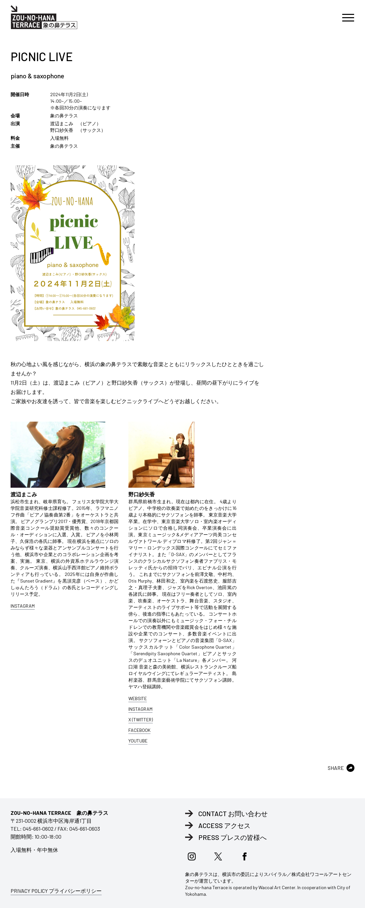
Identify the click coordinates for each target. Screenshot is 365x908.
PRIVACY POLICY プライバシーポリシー (56, 891)
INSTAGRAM (23, 606)
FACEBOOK (139, 730)
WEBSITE (137, 698)
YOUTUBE (138, 740)
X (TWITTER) (140, 719)
